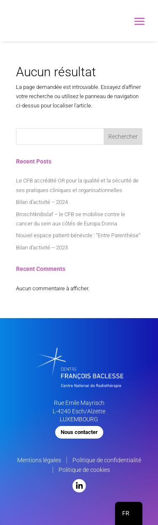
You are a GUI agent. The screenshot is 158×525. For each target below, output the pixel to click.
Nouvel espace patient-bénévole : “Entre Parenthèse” (78, 235)
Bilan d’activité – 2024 (42, 202)
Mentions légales (39, 460)
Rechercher (123, 136)
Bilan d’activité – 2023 (42, 247)
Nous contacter (79, 432)
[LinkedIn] (79, 490)
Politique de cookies (84, 469)
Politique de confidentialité (106, 460)
